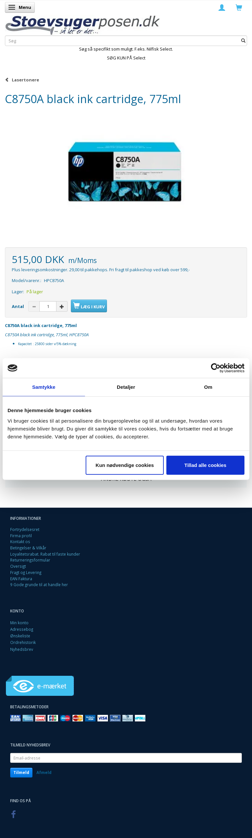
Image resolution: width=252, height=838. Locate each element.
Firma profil (21, 535)
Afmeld (44, 772)
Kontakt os (20, 541)
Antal (18, 306)
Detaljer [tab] (126, 387)
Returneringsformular (30, 559)
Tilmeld (21, 772)
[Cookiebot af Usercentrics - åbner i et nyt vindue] (215, 368)
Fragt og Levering (25, 572)
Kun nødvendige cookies (124, 465)
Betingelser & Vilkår (28, 547)
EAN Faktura (21, 578)
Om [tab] (208, 387)
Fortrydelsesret (24, 529)
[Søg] (243, 40)
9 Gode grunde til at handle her (39, 584)
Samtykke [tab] (43, 387)
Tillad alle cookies (205, 465)
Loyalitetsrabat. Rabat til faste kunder (45, 554)
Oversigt (18, 566)
